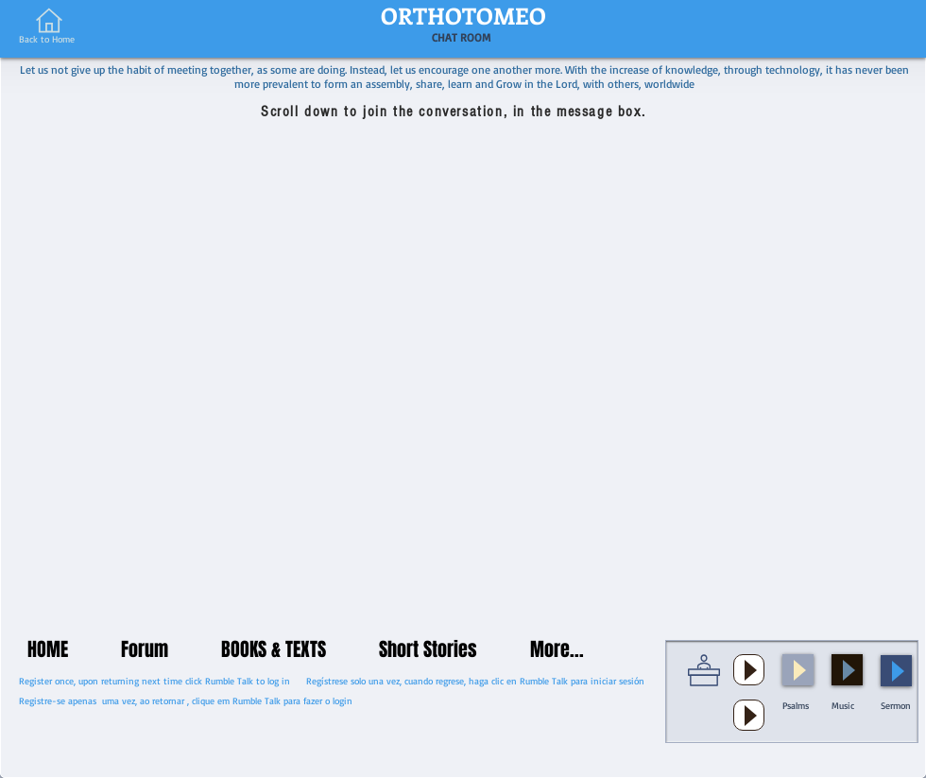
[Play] (748, 669)
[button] (791, 691)
